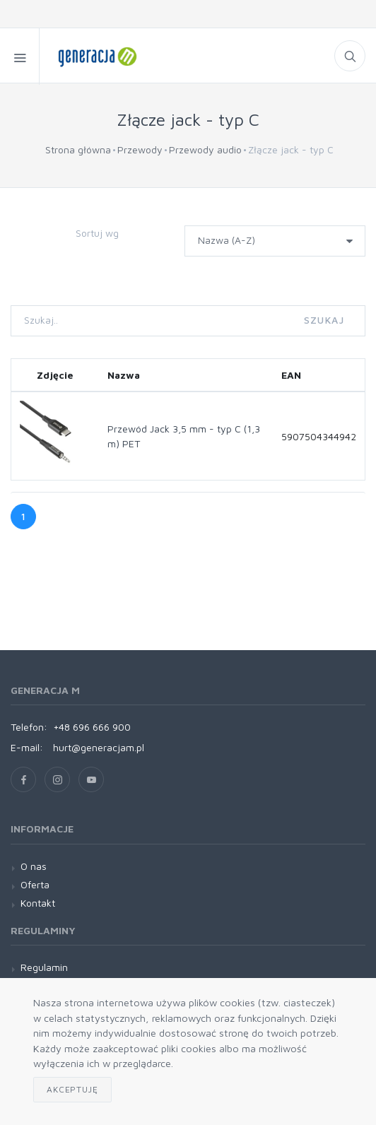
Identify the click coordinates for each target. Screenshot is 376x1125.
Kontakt (37, 903)
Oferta (34, 884)
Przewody (140, 149)
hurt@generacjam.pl (98, 747)
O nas (33, 866)
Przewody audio (205, 149)
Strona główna (78, 149)
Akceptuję (72, 1089)
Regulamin (44, 967)
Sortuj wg (97, 233)
